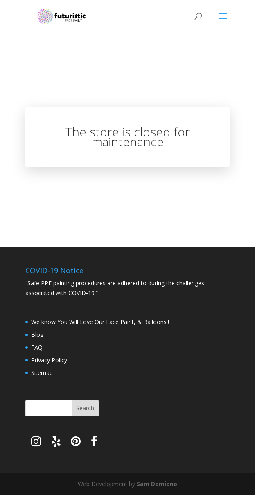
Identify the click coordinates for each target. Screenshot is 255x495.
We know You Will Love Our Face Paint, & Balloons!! (100, 322)
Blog (37, 334)
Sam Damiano (157, 484)
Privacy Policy (49, 360)
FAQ (37, 347)
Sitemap (42, 373)
